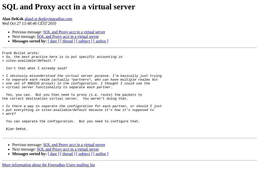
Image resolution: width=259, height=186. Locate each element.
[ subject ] (84, 41)
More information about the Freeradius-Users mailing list (48, 181)
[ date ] (53, 41)
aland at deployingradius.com (48, 19)
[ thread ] (67, 41)
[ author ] (101, 41)
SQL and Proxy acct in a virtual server (74, 32)
